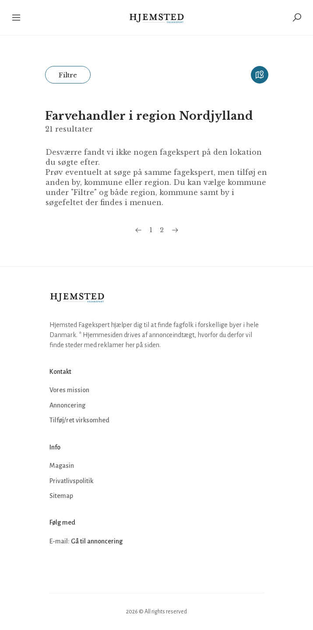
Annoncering (67, 405)
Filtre (68, 75)
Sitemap (61, 495)
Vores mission (69, 389)
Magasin (61, 465)
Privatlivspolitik (71, 480)
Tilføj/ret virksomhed (79, 420)
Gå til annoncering (97, 541)
